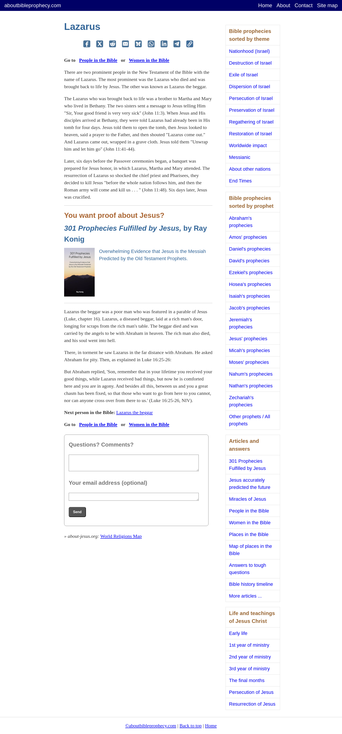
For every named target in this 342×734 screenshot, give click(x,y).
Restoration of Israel (250, 133)
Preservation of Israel (251, 110)
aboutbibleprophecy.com (32, 5)
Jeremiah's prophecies (241, 323)
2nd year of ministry (250, 657)
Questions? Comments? (101, 445)
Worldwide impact (248, 145)
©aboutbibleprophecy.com (150, 725)
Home (265, 5)
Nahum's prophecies (251, 374)
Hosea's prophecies (250, 284)
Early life (238, 633)
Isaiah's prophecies (249, 296)
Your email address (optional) (108, 483)
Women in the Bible (149, 60)
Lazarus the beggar (134, 412)
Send (77, 512)
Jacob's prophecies (249, 308)
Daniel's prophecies (250, 249)
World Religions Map (121, 536)
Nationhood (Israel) (249, 51)
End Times (240, 181)
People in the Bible (98, 60)
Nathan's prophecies (251, 385)
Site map (327, 5)
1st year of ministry (249, 645)
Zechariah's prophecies (241, 401)
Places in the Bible (248, 534)
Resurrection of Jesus (252, 704)
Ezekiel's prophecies (251, 272)
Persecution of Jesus (251, 692)
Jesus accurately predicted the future (249, 483)
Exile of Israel (243, 74)
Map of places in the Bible (250, 549)
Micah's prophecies (249, 350)
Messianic (239, 157)
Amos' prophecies (248, 237)
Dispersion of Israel (249, 86)
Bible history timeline (251, 584)
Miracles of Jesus (247, 499)
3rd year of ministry (249, 668)
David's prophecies (249, 260)
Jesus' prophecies (248, 338)
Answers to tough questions (247, 568)
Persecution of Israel (251, 98)
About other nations (250, 169)
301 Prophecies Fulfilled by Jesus (247, 464)
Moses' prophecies (249, 362)
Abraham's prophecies (241, 221)
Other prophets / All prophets (249, 420)
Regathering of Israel (251, 122)
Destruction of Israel (250, 63)
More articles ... (245, 596)
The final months (247, 680)
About (283, 5)
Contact (304, 5)
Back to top (191, 725)
